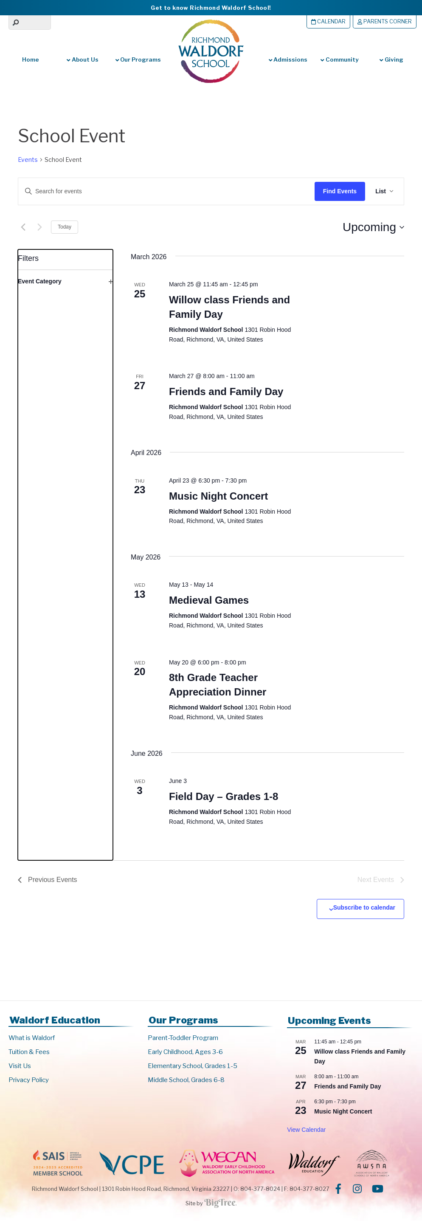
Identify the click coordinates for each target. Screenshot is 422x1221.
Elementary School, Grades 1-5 (192, 1066)
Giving (391, 59)
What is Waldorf (31, 1038)
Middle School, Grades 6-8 (186, 1080)
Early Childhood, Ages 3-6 (185, 1052)
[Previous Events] (23, 227)
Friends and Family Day (226, 391)
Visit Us (19, 1066)
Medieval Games (209, 600)
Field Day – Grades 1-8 (223, 796)
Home (30, 59)
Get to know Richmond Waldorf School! (211, 7)
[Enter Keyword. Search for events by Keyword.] (160, 191)
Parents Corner (384, 21)
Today (64, 227)
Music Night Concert (218, 496)
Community (339, 59)
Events (28, 159)
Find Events (340, 191)
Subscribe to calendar (364, 907)
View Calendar (306, 1129)
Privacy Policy (28, 1080)
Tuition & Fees (29, 1052)
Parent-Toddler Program (183, 1038)
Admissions (288, 59)
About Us (82, 59)
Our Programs (137, 59)
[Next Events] (39, 227)
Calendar (328, 21)
